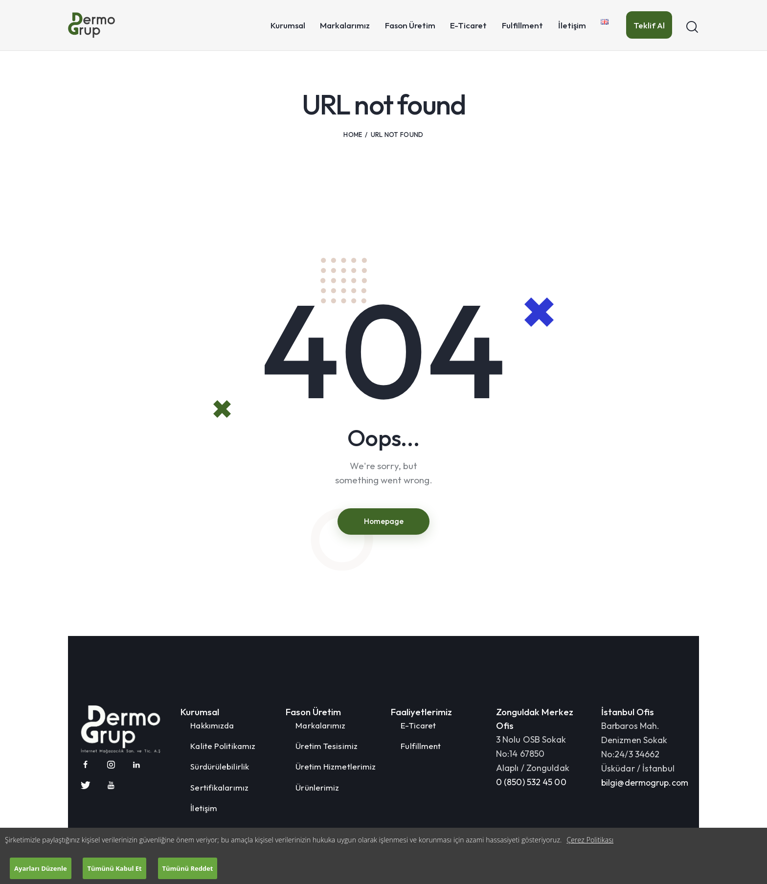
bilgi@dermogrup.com (645, 783)
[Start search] (692, 27)
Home (352, 134)
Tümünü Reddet (189, 866)
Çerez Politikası (589, 837)
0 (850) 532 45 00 (531, 783)
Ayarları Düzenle (41, 866)
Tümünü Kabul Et (116, 866)
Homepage (383, 521)
